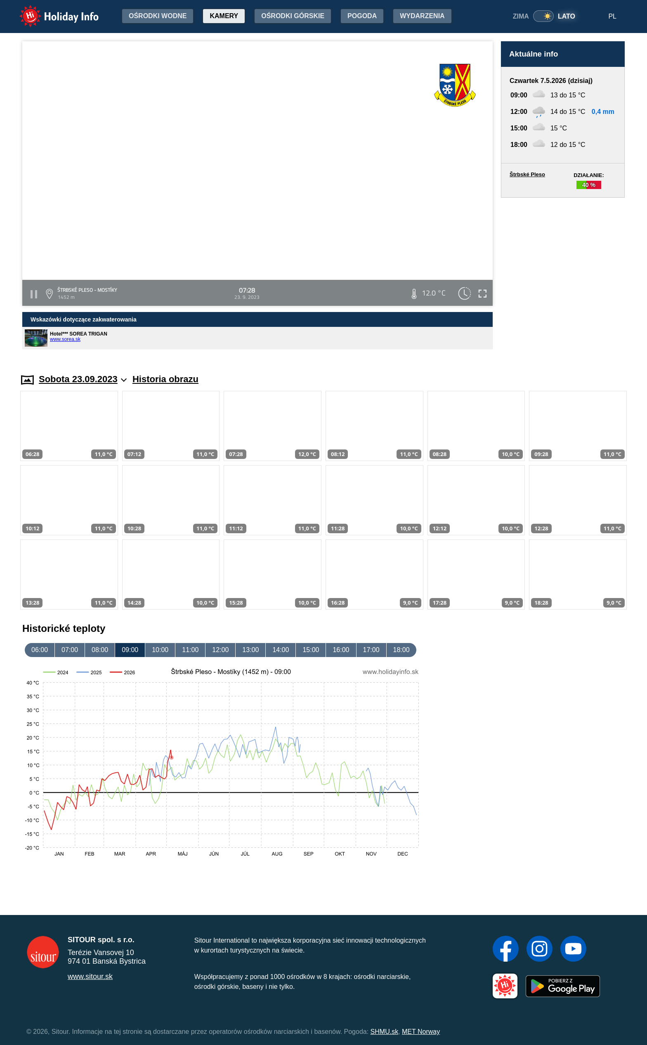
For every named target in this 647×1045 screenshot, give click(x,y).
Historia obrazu (165, 379)
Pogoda (362, 15)
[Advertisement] (563, 278)
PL (612, 16)
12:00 (220, 649)
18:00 (401, 649)
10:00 (160, 649)
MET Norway (421, 1031)
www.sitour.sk (90, 976)
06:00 (39, 649)
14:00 (280, 649)
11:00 (190, 649)
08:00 (100, 649)
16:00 (341, 649)
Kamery (224, 15)
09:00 (130, 649)
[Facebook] (506, 950)
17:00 (371, 649)
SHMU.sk (385, 1031)
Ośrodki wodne (158, 15)
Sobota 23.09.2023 (83, 379)
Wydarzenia (422, 15)
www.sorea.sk (65, 339)
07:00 (69, 649)
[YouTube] (573, 950)
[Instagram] (540, 950)
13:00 (250, 649)
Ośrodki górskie (292, 15)
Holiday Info (51, 10)
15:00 (310, 649)
